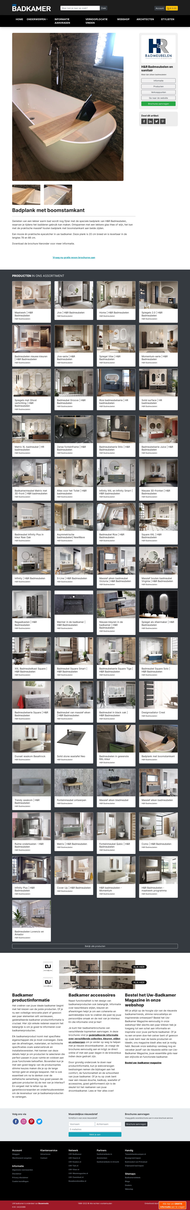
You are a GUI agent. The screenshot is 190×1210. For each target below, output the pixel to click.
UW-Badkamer (75, 1154)
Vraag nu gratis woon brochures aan (74, 257)
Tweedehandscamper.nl (135, 1154)
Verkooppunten (158, 92)
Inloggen (16, 1154)
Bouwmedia (43, 1203)
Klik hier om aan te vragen (172, 1205)
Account (160, 8)
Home (19, 19)
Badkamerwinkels (132, 1177)
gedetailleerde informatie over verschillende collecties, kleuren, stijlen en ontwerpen (94, 1039)
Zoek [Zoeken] (103, 8)
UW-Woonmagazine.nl (78, 1173)
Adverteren (45, 1154)
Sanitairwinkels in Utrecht (108, 1162)
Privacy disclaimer (20, 1177)
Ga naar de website (158, 98)
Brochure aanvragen (136, 1124)
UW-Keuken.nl (75, 1162)
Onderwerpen (36, 19)
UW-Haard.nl (74, 1158)
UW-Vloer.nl (74, 1169)
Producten (158, 86)
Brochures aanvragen (158, 103)
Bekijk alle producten (95, 946)
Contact (43, 1158)
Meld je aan (94, 1134)
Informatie (158, 80)
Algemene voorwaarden (22, 1170)
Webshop (123, 19)
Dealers (128, 1185)
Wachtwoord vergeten (21, 1158)
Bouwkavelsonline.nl (77, 1181)
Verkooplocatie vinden (97, 21)
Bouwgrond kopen (133, 1158)
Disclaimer (16, 1174)
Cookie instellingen (20, 1181)
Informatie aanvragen (62, 21)
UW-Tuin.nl (73, 1166)
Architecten (145, 19)
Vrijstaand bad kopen (134, 1166)
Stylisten (167, 19)
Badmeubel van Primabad (136, 1162)
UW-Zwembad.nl (76, 1177)
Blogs (127, 1181)
